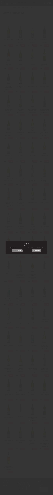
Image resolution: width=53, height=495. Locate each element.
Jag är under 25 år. (36, 250)
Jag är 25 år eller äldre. (17, 250)
